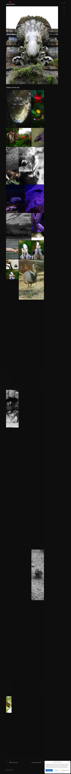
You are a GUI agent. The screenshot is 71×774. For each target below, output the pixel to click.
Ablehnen (56, 770)
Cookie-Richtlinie (52, 772)
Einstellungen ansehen (65, 770)
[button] (69, 762)
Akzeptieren (49, 770)
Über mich (63, 772)
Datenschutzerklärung (58, 772)
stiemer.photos (10, 4)
